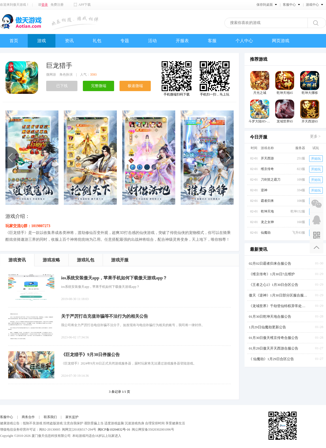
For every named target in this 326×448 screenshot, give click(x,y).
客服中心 (6, 417)
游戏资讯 (17, 260)
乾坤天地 (267, 211)
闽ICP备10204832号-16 (114, 429)
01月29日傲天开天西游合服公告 (273, 348)
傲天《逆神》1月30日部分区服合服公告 (279, 295)
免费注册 (57, 5)
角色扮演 (66, 74)
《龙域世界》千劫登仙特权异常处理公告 (279, 306)
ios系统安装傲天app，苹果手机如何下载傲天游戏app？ (114, 278)
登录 (44, 5)
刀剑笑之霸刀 (270, 179)
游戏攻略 (51, 260)
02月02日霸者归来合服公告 (270, 263)
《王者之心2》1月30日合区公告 (273, 285)
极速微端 (135, 86)
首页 (14, 40)
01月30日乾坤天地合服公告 (270, 316)
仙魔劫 (266, 232)
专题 (124, 40)
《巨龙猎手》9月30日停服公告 (90, 354)
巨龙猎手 (59, 65)
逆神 (264, 190)
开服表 (182, 40)
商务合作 (28, 417)
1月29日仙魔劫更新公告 (267, 327)
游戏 (41, 40)
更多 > (315, 136)
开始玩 (316, 158)
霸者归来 (267, 201)
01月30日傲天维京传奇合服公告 (273, 338)
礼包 (97, 40)
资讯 (69, 40)
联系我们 (50, 417)
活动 (152, 40)
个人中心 (244, 40)
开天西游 (267, 158)
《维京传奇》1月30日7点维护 (272, 274)
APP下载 (84, 5)
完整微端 (98, 86)
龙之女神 (267, 222)
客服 (212, 40)
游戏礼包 (85, 260)
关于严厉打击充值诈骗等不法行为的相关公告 (104, 316)
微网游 (51, 74)
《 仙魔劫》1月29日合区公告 (271, 359)
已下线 (62, 86)
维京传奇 (267, 169)
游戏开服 (119, 260)
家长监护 (72, 417)
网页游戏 (280, 40)
